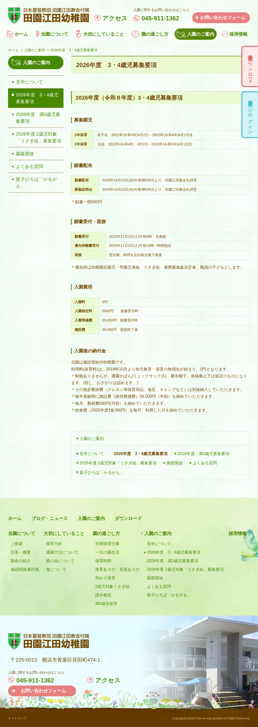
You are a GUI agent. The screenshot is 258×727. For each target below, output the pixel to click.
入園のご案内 (200, 34)
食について (56, 569)
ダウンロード (128, 518)
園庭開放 (175, 463)
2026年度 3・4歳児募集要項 (141, 454)
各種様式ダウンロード (250, 66)
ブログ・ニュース (49, 518)
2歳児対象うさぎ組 (112, 586)
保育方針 (54, 544)
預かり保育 (105, 578)
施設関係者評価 (25, 569)
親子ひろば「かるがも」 (102, 472)
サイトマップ (17, 718)
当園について (54, 34)
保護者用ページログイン (250, 115)
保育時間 (103, 561)
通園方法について (62, 552)
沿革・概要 (21, 552)
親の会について (60, 561)
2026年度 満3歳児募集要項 (203, 454)
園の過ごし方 (155, 34)
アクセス (114, 18)
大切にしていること (103, 34)
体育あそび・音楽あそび (117, 569)
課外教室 (103, 595)
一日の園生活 (107, 552)
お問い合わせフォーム (222, 17)
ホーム (21, 34)
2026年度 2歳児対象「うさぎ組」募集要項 (118, 463)
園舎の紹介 (21, 561)
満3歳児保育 (106, 603)
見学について (92, 454)
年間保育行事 (107, 544)
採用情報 (238, 34)
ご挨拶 (17, 544)
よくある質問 (205, 463)
